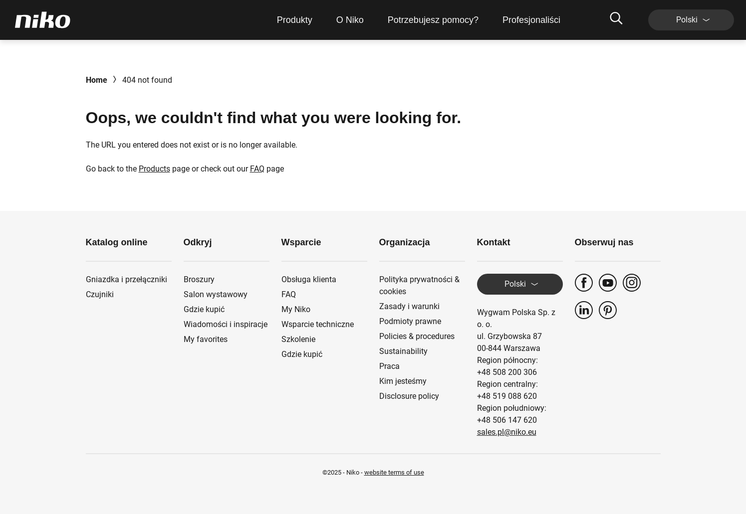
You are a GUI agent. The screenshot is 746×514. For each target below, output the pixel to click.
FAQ (257, 168)
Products (154, 168)
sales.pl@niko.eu (506, 432)
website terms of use (394, 472)
